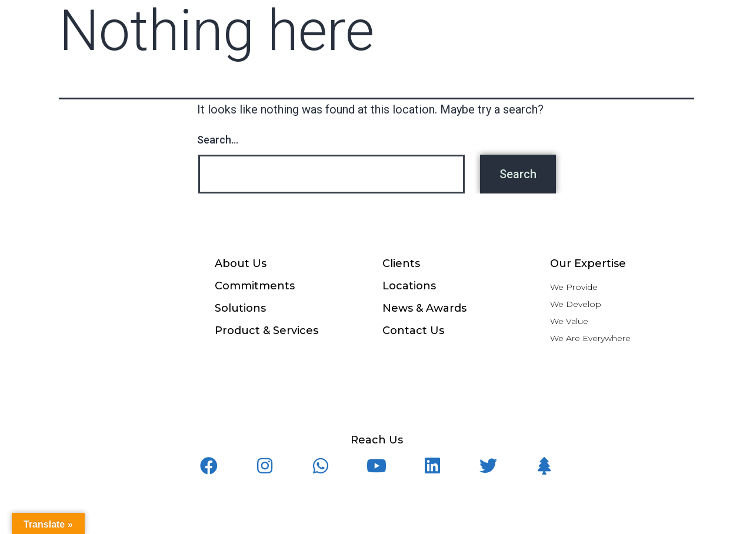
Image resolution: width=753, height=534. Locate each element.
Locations (409, 285)
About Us (240, 263)
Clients (401, 263)
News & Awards (424, 308)
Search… (217, 140)
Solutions (240, 308)
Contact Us (413, 330)
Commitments (255, 285)
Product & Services (266, 330)
